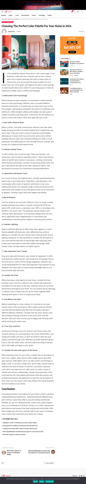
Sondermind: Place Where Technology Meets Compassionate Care (77, 81)
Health (71, 85)
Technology (72, 66)
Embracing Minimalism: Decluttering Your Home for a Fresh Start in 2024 (24, 432)
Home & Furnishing (8, 22)
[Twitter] (81, 476)
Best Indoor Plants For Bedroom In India (15, 435)
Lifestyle (76, 76)
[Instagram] (83, 476)
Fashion (71, 76)
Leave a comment (47, 463)
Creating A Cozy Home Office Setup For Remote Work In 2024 (21, 429)
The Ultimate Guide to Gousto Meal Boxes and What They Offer (76, 90)
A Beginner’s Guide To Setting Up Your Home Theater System (21, 423)
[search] (74, 11)
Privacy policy (49, 481)
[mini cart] (72, 11)
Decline (42, 481)
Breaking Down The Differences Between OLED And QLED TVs (21, 426)
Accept (35, 481)
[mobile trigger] (3, 11)
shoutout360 (11, 31)
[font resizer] (77, 12)
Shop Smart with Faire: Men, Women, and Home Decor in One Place (76, 71)
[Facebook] (79, 476)
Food (71, 94)
